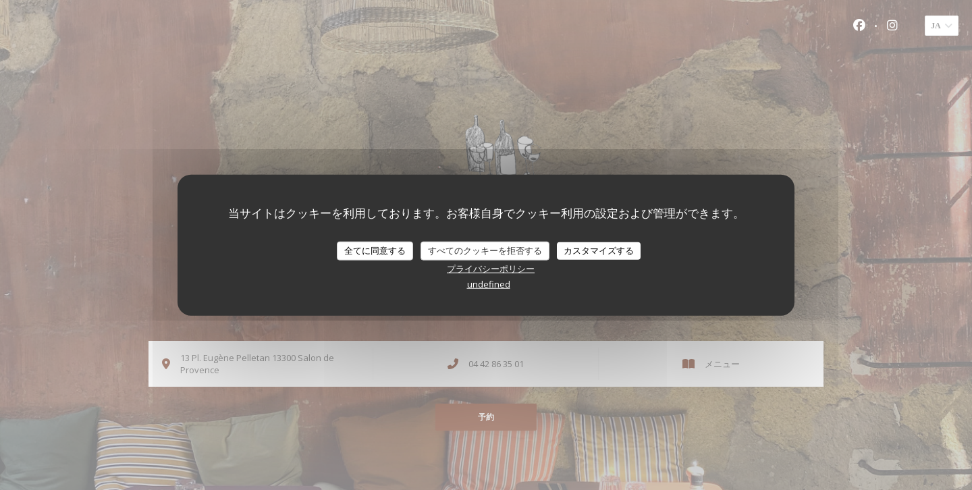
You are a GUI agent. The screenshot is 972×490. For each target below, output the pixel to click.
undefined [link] (488, 283)
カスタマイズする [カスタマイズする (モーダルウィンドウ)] (599, 250)
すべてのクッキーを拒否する (485, 250)
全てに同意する (375, 250)
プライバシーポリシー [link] (491, 268)
